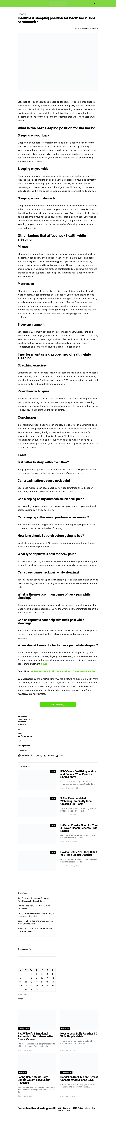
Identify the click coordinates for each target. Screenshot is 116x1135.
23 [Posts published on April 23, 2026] (36, 986)
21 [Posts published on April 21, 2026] (26, 986)
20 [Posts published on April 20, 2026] (20, 986)
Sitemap (61, 1110)
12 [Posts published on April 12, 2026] (53, 978)
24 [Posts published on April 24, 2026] (42, 986)
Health (22, 14)
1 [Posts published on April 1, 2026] (31, 974)
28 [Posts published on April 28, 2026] (26, 989)
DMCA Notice (78, 1108)
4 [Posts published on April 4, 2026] (47, 974)
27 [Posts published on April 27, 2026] (20, 989)
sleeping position (24, 746)
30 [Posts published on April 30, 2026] (36, 989)
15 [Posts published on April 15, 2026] (31, 982)
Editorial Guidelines (64, 1108)
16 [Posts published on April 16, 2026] (37, 982)
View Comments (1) (58, 704)
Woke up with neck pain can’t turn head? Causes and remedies (63, 671)
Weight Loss (65, 1029)
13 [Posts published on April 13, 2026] (20, 982)
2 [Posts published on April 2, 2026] (36, 974)
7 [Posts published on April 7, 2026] (25, 978)
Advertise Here (90, 1108)
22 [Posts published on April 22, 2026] (31, 986)
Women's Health (66, 1072)
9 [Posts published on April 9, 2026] (36, 978)
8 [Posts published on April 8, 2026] (31, 978)
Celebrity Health (24, 1029)
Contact (68, 1110)
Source (45, 664)
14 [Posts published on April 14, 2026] (26, 982)
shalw (20, 734)
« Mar (20, 999)
